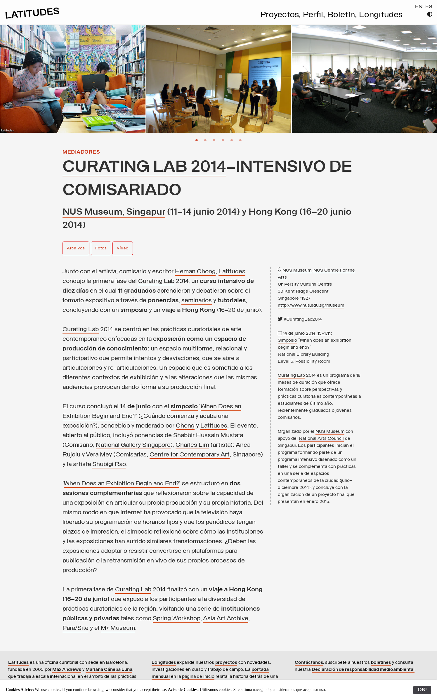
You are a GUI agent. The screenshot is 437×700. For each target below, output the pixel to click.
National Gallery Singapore (133, 445)
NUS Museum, (297, 270)
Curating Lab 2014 (144, 167)
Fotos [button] (101, 248)
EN (419, 7)
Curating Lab (156, 281)
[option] (73, 79)
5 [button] (232, 140)
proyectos (226, 662)
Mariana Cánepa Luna (109, 669)
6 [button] (240, 140)
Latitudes (231, 271)
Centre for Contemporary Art (190, 454)
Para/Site (76, 628)
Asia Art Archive (225, 618)
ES (428, 7)
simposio (184, 406)
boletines (381, 662)
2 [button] (205, 140)
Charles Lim (192, 445)
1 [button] (197, 140)
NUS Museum (329, 431)
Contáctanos (309, 662)
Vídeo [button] (123, 248)
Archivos (76, 248)
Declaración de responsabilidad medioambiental (363, 669)
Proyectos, (281, 15)
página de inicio (198, 676)
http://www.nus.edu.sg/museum (311, 305)
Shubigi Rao (109, 464)
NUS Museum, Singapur (114, 212)
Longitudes (381, 15)
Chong (185, 426)
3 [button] (214, 140)
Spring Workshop (176, 618)
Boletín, (343, 15)
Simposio (287, 340)
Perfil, (315, 15)
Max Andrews (66, 669)
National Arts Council (321, 438)
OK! (422, 690)
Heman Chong (195, 271)
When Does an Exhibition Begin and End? (121, 483)
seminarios (196, 300)
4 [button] (223, 140)
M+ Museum (118, 628)
